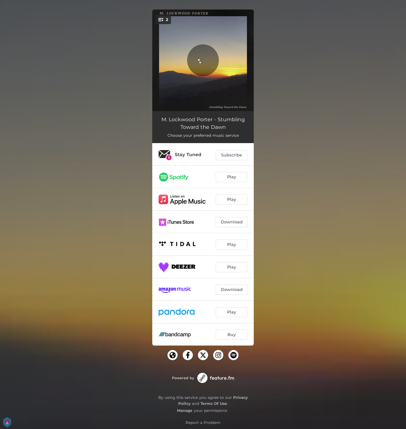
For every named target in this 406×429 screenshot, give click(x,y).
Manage (185, 410)
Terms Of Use (213, 403)
